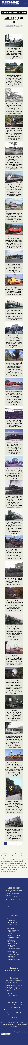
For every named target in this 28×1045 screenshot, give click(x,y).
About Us (14, 1002)
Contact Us (14, 1017)
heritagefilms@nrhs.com (8, 871)
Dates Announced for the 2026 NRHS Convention (13, 924)
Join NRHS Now (13, 996)
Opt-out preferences (14, 1015)
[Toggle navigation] (25, 3)
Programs (17, 1007)
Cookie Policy (19, 1012)
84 (17, 844)
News (20, 1002)
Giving (10, 1007)
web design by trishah (18, 1032)
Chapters (16, 1005)
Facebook (11, 907)
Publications (8, 1010)
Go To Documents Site (12, 970)
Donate (11, 993)
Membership (8, 1005)
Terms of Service (19, 1010)
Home (8, 1002)
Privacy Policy (9, 1012)
